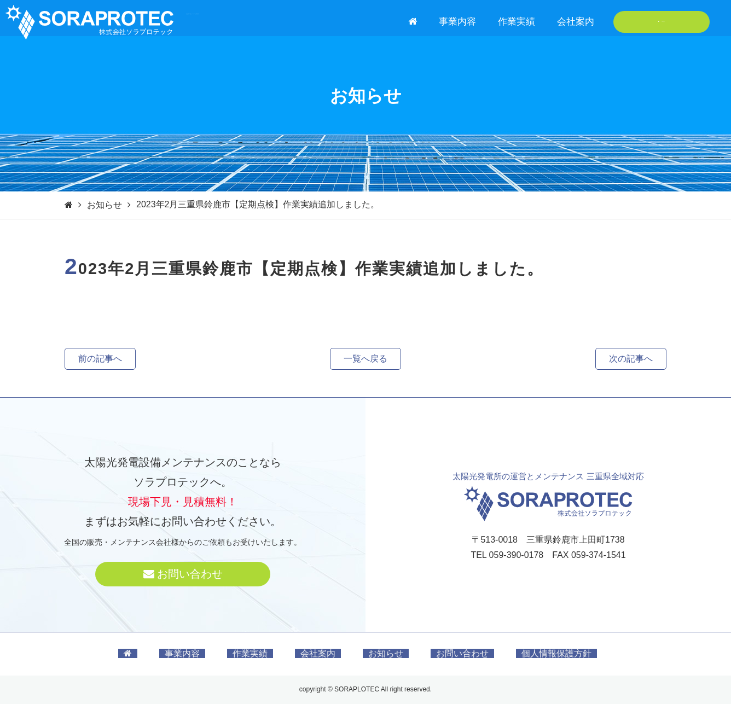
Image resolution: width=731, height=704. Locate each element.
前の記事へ (100, 358)
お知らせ (104, 205)
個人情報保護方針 (556, 653)
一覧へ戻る (365, 358)
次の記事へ (631, 358)
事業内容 (457, 21)
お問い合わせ (662, 21)
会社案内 (575, 21)
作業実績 (516, 21)
